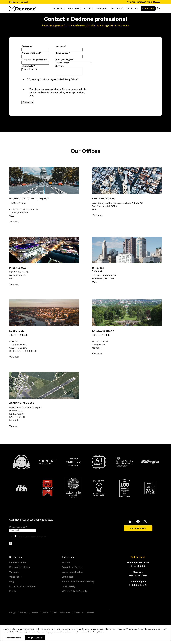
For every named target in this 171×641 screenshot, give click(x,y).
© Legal (12, 613)
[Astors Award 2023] (73, 488)
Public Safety (68, 586)
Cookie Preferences (61, 613)
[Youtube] (138, 521)
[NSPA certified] (124, 462)
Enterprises (67, 577)
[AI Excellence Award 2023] (99, 462)
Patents (34, 613)
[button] (59, 9)
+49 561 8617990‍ (101, 335)
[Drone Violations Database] (139, 2)
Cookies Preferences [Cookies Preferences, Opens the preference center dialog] (13, 638)
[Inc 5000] (21, 488)
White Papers (15, 577)
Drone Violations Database (22, 586)
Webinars (14, 572)
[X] (145, 521)
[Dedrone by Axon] (22, 7)
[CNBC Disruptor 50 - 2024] (150, 462)
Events (12, 591)
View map (14, 221)
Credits (45, 613)
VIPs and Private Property (74, 591)
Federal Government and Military (78, 581)
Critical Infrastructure (72, 572)
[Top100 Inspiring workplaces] (124, 488)
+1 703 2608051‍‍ (17, 203)
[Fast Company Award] (99, 488)
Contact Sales (138, 528)
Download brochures (19, 567)
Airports (66, 562)
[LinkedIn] (130, 521)
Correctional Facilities (72, 567)
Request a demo (17, 562)
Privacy (23, 613)
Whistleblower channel (84, 613)
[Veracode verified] (73, 462)
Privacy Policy (70, 79)
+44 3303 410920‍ (18, 335)
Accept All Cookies (35, 638)
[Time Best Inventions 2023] (48, 488)
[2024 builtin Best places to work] (150, 488)
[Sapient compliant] (47, 462)
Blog (11, 581)
